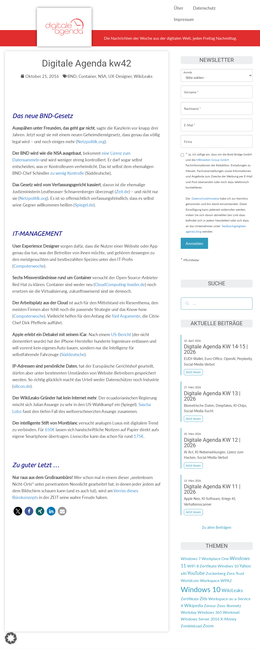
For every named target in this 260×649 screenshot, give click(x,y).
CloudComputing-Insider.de (120, 284)
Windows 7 (191, 558)
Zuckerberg (216, 573)
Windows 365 (209, 612)
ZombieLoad (191, 625)
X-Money (228, 618)
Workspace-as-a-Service (229, 598)
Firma (188, 137)
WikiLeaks (232, 590)
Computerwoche (29, 266)
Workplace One (215, 558)
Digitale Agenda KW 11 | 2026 (212, 489)
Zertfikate (208, 566)
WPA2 (226, 580)
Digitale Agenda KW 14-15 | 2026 (216, 349)
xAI (183, 573)
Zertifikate (190, 598)
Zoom (208, 625)
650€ (50, 429)
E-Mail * (189, 121)
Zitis (203, 598)
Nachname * (192, 104)
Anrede (187, 69)
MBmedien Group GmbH (212, 160)
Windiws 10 (228, 566)
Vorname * (191, 88)
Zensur (210, 605)
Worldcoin (190, 580)
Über (178, 8)
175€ (139, 436)
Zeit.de (122, 191)
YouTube (196, 573)
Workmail (231, 612)
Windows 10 (201, 589)
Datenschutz (204, 8)
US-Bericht (121, 334)
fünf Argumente (126, 316)
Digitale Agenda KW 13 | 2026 (212, 396)
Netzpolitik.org (91, 141)
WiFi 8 (193, 566)
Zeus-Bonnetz (229, 605)
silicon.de (22, 386)
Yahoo (245, 565)
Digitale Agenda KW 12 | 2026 (212, 442)
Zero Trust (235, 573)
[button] (18, 511)
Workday (188, 612)
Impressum (184, 19)
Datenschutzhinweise (205, 198)
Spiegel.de (84, 204)
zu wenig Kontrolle (67, 173)
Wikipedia (193, 605)
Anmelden (194, 243)
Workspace (209, 580)
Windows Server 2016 (200, 618)
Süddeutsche (72, 354)
